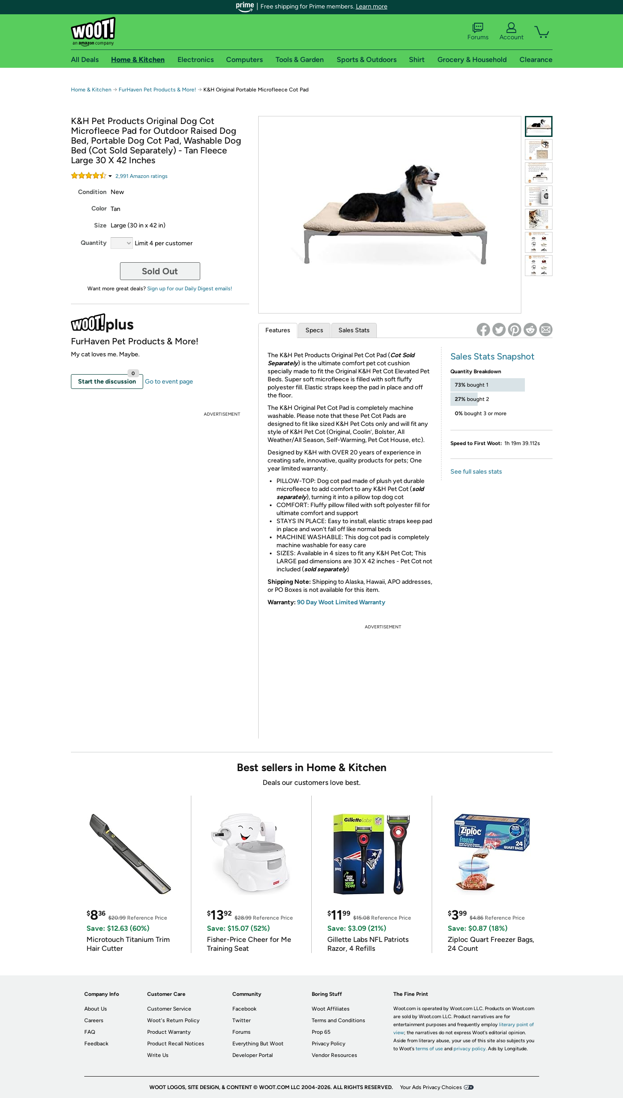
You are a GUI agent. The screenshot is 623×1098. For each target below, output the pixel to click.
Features (277, 330)
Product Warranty (168, 1032)
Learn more (372, 6)
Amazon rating (142, 176)
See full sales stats (476, 471)
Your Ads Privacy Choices (431, 1087)
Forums (478, 31)
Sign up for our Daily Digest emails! (189, 288)
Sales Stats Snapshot (492, 356)
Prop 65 (321, 1032)
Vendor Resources (334, 1055)
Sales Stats (354, 330)
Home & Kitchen (91, 90)
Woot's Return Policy (173, 1020)
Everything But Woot (258, 1043)
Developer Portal (252, 1055)
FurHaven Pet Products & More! (157, 90)
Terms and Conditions (338, 1020)
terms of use (429, 1049)
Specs (314, 330)
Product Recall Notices (175, 1043)
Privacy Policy (328, 1043)
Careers (93, 1020)
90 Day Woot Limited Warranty (341, 602)
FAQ (89, 1032)
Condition (92, 192)
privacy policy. (470, 1049)
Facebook (244, 1009)
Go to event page (169, 381)
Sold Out (160, 271)
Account (511, 31)
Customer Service (169, 1009)
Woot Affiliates (331, 1009)
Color (99, 208)
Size (100, 225)
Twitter (241, 1020)
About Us (95, 1009)
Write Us (158, 1055)
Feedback (96, 1043)
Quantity (94, 243)
